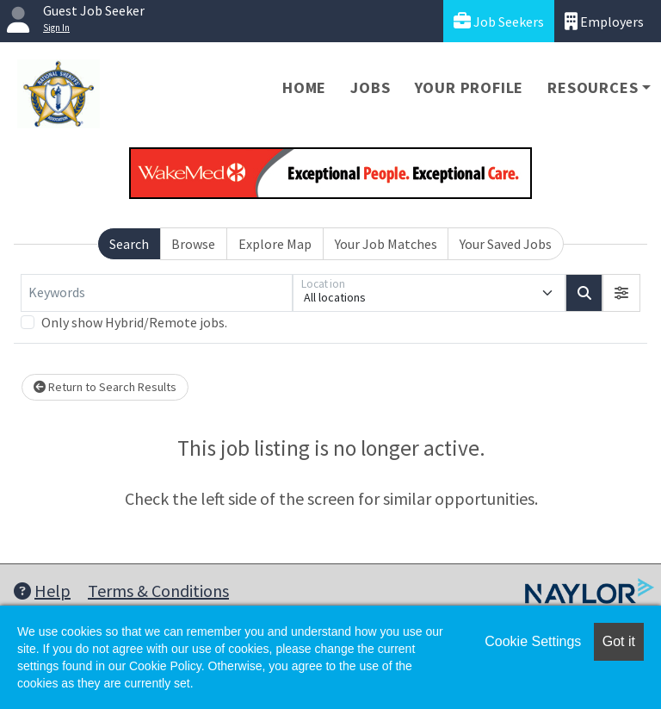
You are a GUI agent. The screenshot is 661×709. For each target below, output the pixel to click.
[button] (621, 293)
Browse (193, 243)
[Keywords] (157, 293)
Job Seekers (499, 21)
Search (129, 243)
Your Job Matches (386, 243)
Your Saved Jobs (506, 243)
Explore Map (275, 243)
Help (42, 590)
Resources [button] (592, 87)
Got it (618, 641)
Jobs (370, 87)
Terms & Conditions (158, 590)
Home (304, 87)
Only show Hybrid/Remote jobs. (134, 322)
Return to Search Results (105, 387)
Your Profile (469, 87)
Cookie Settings (533, 641)
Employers (604, 21)
